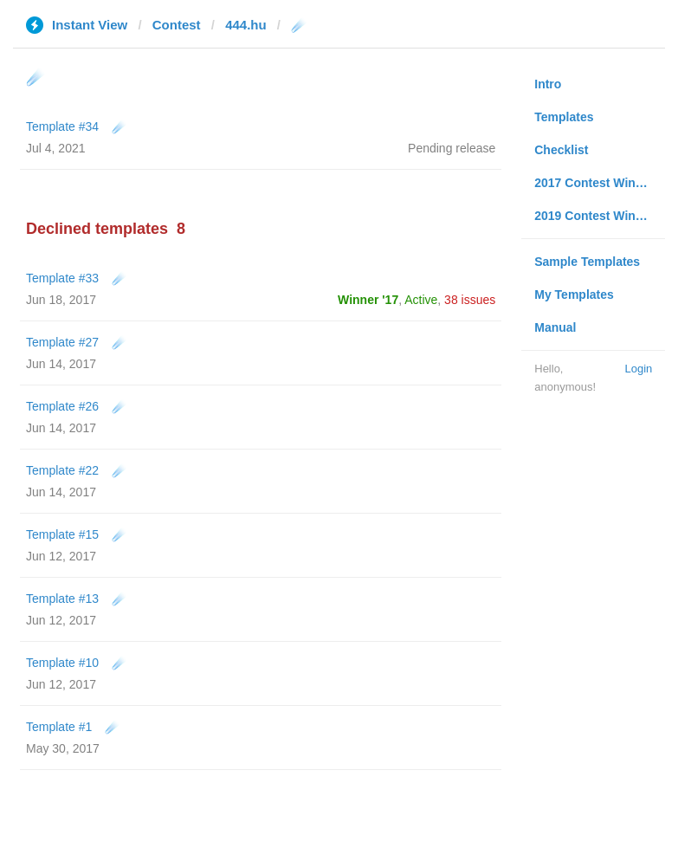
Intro (547, 84)
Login (638, 368)
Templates (563, 117)
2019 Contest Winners (597, 216)
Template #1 (59, 727)
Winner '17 (368, 300)
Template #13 (62, 598)
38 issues (469, 300)
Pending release (451, 148)
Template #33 (62, 278)
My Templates (574, 294)
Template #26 (62, 406)
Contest (176, 24)
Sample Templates (587, 262)
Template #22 (62, 470)
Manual (555, 327)
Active (420, 300)
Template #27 (62, 342)
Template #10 (62, 663)
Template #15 (62, 534)
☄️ (119, 126)
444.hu (246, 24)
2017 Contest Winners (597, 183)
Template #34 (62, 126)
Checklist (561, 150)
